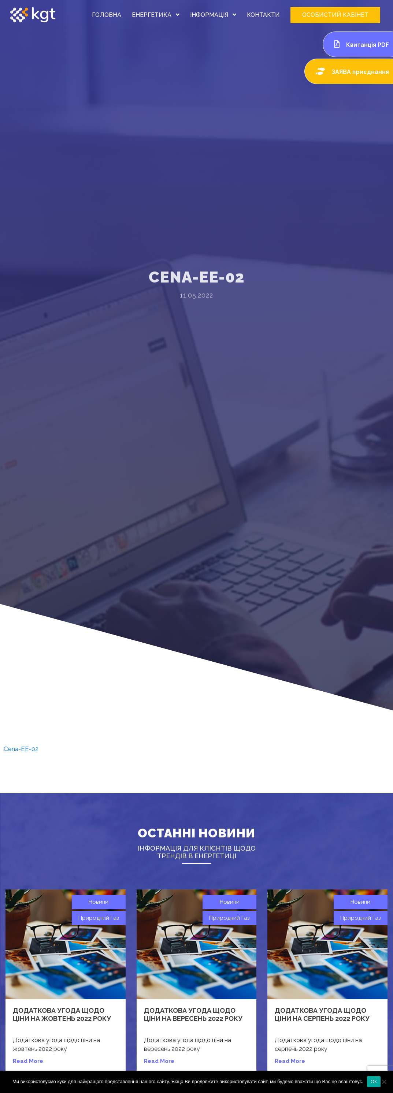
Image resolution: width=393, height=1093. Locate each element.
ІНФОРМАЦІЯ (213, 14)
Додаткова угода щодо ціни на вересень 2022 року (193, 1014)
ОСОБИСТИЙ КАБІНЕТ (335, 14)
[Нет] (384, 1081)
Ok (374, 1081)
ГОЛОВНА (106, 14)
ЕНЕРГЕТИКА (155, 14)
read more (28, 1061)
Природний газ (98, 918)
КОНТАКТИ (263, 14)
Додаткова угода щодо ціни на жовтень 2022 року (62, 1014)
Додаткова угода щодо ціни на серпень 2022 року (322, 1014)
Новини (98, 902)
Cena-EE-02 (21, 748)
